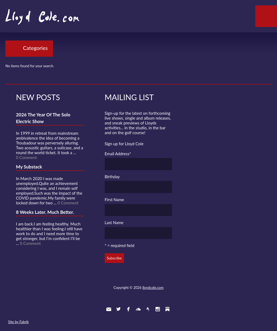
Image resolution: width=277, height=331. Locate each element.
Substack (167, 309)
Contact (109, 309)
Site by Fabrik (18, 322)
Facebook (128, 309)
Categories (35, 48)
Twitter (118, 309)
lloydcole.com (153, 287)
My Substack (29, 167)
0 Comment (26, 157)
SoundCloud (138, 309)
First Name (114, 199)
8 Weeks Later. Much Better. (45, 212)
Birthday (112, 176)
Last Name (114, 222)
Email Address (118, 153)
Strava (148, 309)
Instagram (158, 309)
